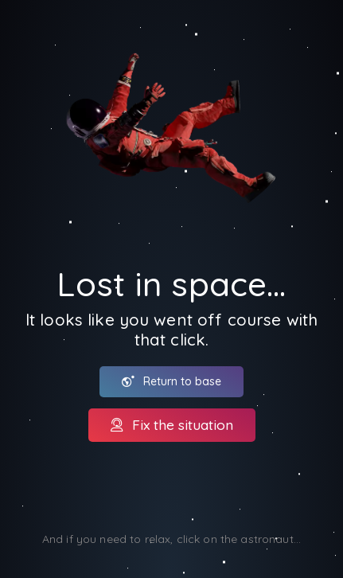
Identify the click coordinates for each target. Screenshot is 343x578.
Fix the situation (172, 424)
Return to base (171, 381)
